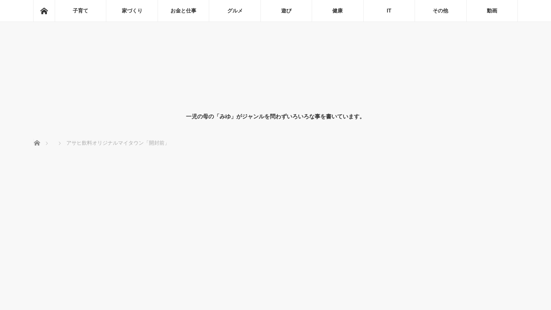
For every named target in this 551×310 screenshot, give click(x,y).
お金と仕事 (183, 11)
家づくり (132, 11)
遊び (286, 11)
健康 (337, 11)
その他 (440, 11)
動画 (492, 11)
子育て (80, 11)
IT (389, 11)
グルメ (235, 11)
